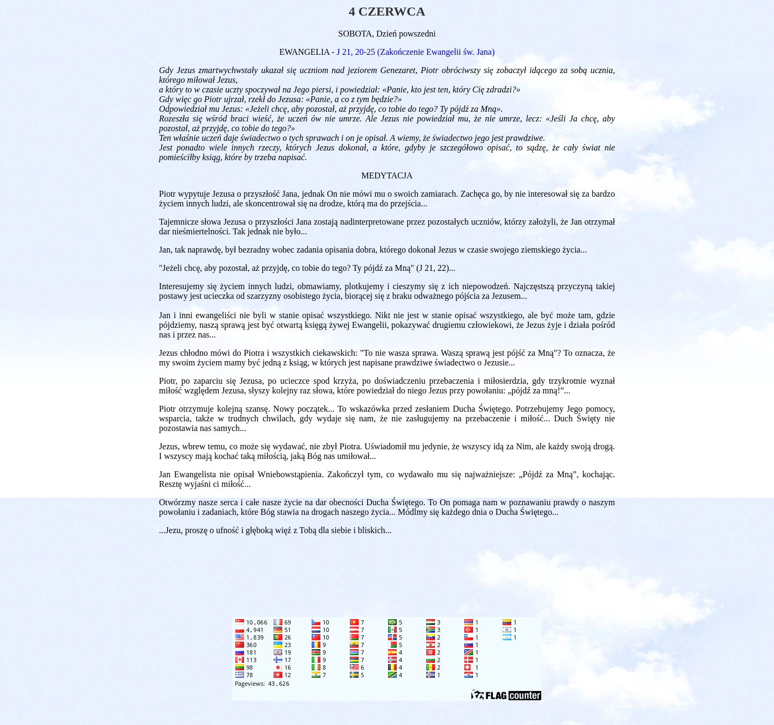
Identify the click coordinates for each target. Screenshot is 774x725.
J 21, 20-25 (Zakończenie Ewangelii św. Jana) (415, 51)
